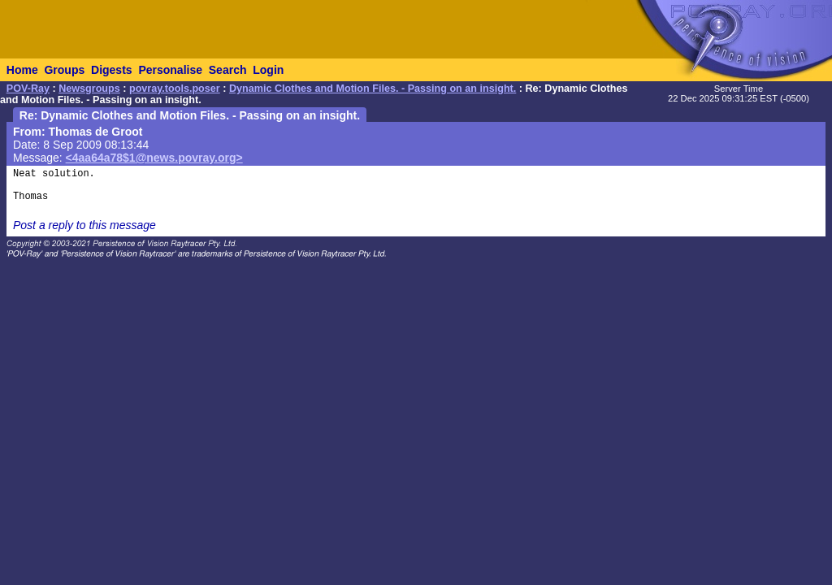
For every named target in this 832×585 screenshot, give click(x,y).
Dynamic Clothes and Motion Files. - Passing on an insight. (372, 88)
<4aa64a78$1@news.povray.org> (154, 157)
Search (228, 69)
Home (22, 69)
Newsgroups (89, 88)
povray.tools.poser (174, 88)
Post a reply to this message (84, 225)
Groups (64, 69)
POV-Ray (28, 88)
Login (268, 69)
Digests (111, 69)
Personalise (170, 69)
